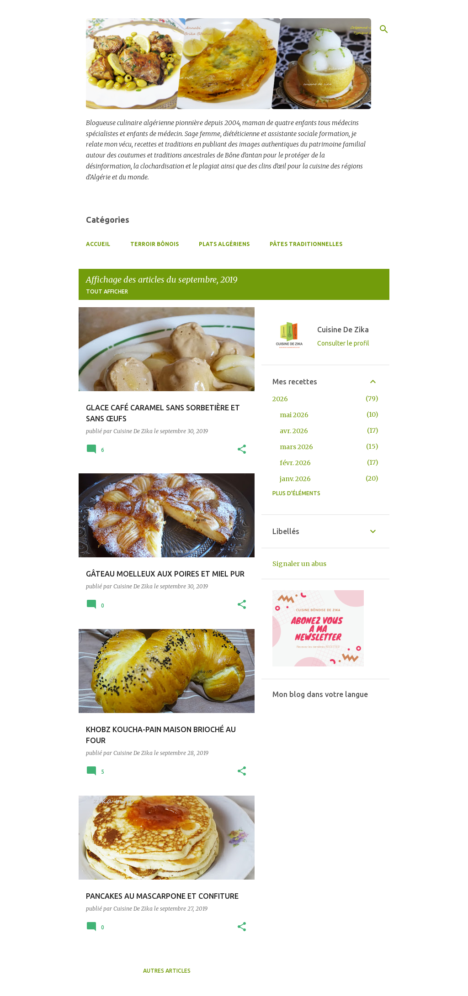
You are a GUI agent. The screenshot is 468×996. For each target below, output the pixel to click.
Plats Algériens (224, 244)
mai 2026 (294, 415)
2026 (280, 399)
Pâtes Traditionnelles (306, 244)
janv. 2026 (295, 479)
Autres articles (167, 971)
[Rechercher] (383, 29)
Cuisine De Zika (343, 329)
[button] (241, 450)
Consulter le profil (343, 343)
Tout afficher (107, 291)
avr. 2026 (294, 431)
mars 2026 (296, 447)
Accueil (98, 244)
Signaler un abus (299, 564)
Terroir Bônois (154, 244)
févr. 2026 (295, 463)
